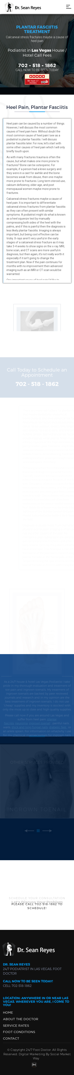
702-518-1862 (22, 985)
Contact (11, 1038)
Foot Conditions (19, 1032)
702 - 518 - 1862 (37, 66)
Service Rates (16, 1025)
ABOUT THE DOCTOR (20, 1019)
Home (8, 1012)
